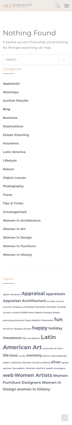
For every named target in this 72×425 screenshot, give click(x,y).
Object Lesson (14, 178)
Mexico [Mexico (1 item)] (47, 356)
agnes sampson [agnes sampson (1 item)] (12, 294)
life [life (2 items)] (6, 355)
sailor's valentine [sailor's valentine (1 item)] (12, 362)
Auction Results (15, 100)
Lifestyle (10, 160)
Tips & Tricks (13, 203)
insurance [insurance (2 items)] (12, 338)
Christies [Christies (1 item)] (51, 307)
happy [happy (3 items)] (40, 328)
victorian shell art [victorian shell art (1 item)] (35, 368)
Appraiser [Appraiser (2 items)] (12, 301)
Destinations (13, 126)
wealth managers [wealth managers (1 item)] (55, 368)
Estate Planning (16, 135)
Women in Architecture (22, 220)
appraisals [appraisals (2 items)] (55, 294)
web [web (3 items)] (8, 375)
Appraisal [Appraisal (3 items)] (33, 293)
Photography (13, 186)
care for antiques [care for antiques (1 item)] (12, 307)
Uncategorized (14, 212)
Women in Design (17, 237)
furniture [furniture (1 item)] (8, 329)
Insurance (11, 143)
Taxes (7, 195)
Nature (8, 169)
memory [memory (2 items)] (34, 355)
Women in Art (14, 229)
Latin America (14, 152)
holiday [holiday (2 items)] (55, 328)
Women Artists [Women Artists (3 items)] (33, 375)
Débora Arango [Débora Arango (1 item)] (43, 312)
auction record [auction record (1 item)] (55, 301)
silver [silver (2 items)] (56, 362)
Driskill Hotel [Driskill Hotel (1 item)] (27, 312)
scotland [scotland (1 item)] (45, 362)
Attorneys (11, 92)
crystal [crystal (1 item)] (15, 312)
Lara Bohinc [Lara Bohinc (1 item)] (33, 338)
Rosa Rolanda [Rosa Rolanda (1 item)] (59, 356)
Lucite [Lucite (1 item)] (21, 356)
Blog (6, 109)
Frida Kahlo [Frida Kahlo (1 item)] (47, 320)
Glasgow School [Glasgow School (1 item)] (22, 329)
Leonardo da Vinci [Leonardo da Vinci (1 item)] (53, 348)
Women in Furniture (19, 246)
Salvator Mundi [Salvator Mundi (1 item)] (31, 362)
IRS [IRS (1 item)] (24, 338)
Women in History (17, 255)
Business (10, 118)
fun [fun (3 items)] (58, 319)
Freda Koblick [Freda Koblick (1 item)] (32, 320)
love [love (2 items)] (13, 355)
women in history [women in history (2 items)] (33, 389)
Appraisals (11, 83)
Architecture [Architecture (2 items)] (34, 301)
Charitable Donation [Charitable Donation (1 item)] (34, 307)
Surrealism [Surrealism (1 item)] (18, 368)
